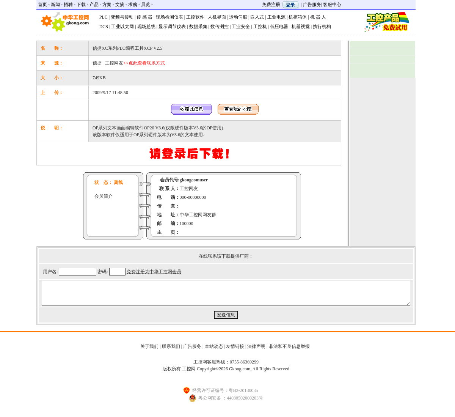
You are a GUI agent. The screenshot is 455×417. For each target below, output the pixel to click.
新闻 (55, 4)
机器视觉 (301, 26)
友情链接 (235, 351)
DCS (103, 26)
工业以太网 (122, 26)
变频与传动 (122, 17)
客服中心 (332, 4)
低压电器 (279, 26)
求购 (132, 4)
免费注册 (271, 4)
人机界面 (217, 17)
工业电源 (276, 17)
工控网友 (135, 63)
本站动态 (214, 351)
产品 (94, 4)
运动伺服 (238, 17)
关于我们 (149, 351)
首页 (42, 4)
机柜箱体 (298, 17)
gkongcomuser (194, 180)
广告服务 (312, 4)
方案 (106, 4)
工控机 (260, 26)
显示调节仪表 (172, 26)
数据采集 (198, 26)
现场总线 (146, 26)
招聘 (68, 4)
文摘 (119, 4)
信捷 (97, 63)
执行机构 (322, 26)
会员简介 (103, 196)
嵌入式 (257, 17)
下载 (81, 4)
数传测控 (219, 26)
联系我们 (171, 351)
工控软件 (195, 17)
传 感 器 (144, 17)
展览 (145, 4)
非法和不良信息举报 (289, 351)
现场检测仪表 (169, 17)
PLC (103, 17)
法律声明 (256, 351)
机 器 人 (318, 17)
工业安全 (241, 26)
